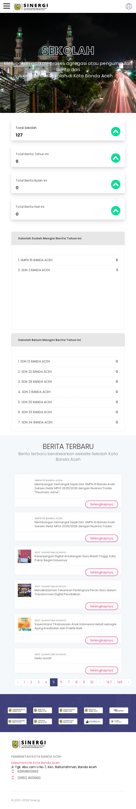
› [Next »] (128, 682)
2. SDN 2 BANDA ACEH (68, 270)
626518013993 (24, 771)
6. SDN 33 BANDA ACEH (68, 412)
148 (119, 682)
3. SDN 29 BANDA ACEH (68, 382)
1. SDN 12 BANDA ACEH (68, 361)
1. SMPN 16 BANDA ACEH (68, 260)
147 (109, 682)
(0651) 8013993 (26, 778)
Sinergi (31, 6)
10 (92, 682)
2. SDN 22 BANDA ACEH (68, 372)
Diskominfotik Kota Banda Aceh (35, 763)
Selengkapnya (101, 504)
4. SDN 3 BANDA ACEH (68, 392)
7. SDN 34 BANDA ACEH (68, 422)
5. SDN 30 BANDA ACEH (68, 402)
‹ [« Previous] (17, 682)
